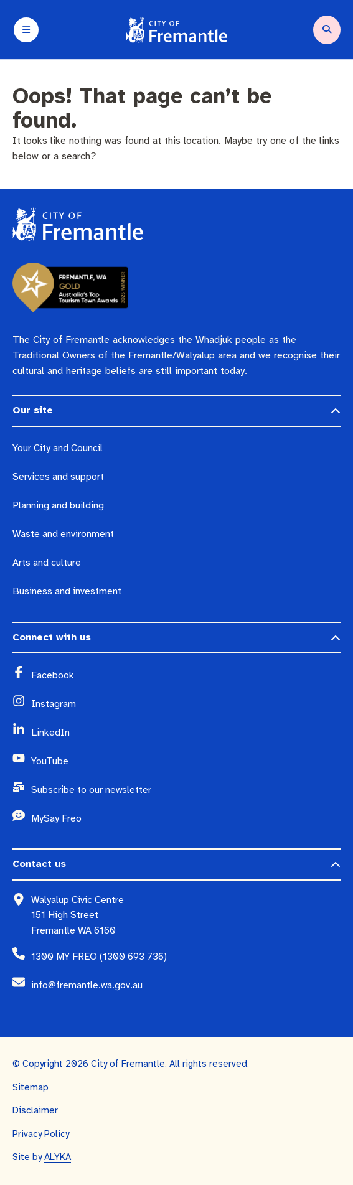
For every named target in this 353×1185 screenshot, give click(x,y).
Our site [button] (32, 410)
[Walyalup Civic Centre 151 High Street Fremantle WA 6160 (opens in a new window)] (186, 915)
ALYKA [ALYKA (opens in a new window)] (57, 1157)
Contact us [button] (39, 864)
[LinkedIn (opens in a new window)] (186, 732)
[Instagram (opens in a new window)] (186, 704)
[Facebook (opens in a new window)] (186, 675)
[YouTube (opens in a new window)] (186, 761)
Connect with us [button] (51, 637)
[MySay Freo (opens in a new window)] (186, 818)
